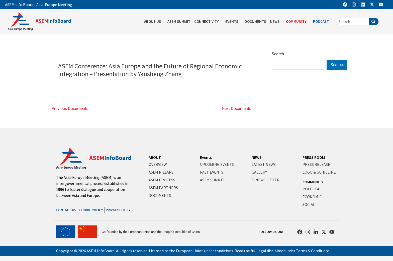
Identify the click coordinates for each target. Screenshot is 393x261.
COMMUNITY (297, 21)
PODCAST (322, 21)
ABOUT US (153, 21)
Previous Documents (67, 109)
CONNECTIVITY (207, 21)
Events (206, 157)
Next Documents (239, 109)
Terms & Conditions (313, 250)
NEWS (276, 21)
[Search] (373, 21)
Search (278, 54)
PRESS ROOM (314, 157)
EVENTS (233, 21)
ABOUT (155, 157)
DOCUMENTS (255, 21)
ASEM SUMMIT (178, 21)
